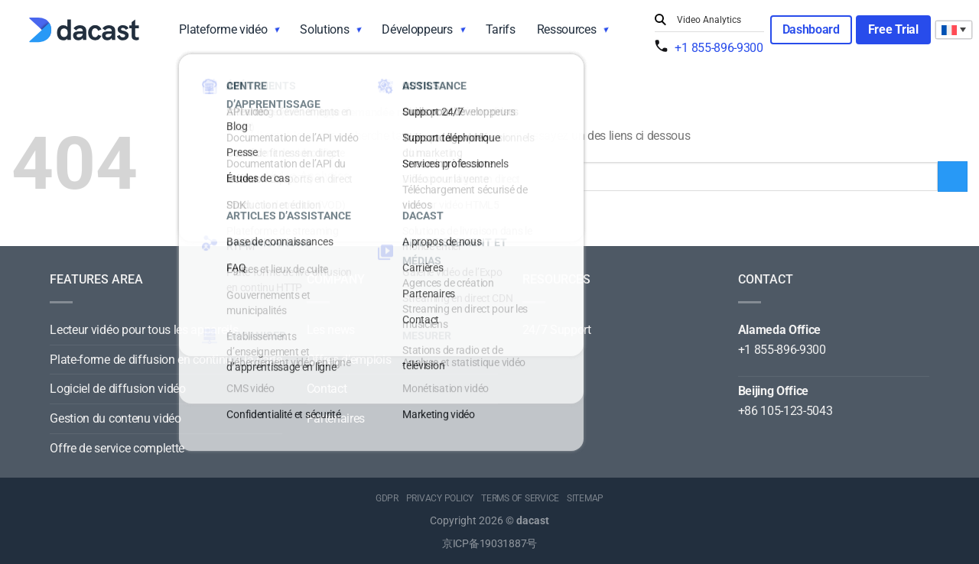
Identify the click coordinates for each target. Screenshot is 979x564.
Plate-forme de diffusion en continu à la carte (165, 359)
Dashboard (811, 29)
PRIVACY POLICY (440, 498)
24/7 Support (556, 330)
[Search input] (716, 19)
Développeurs (417, 29)
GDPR (387, 498)
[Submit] (662, 20)
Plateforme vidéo (223, 29)
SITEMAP (585, 498)
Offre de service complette (117, 448)
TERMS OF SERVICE (520, 498)
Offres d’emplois (349, 359)
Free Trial (893, 29)
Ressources (567, 29)
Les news (331, 330)
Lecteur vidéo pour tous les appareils (144, 330)
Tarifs (501, 29)
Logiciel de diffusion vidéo (117, 388)
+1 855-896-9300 (719, 48)
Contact (327, 388)
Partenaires (336, 418)
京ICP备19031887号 (489, 543)
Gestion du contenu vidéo (115, 418)
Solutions (324, 29)
